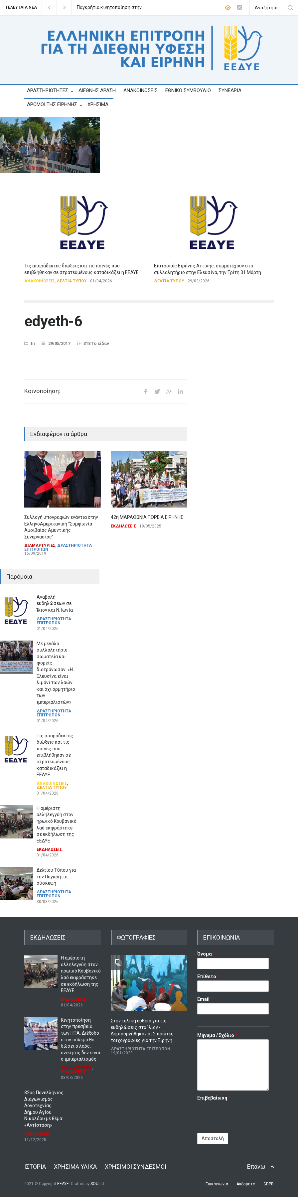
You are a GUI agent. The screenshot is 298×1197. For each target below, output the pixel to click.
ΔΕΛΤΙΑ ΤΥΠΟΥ (72, 281)
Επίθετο (208, 976)
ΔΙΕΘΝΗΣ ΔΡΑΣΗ (97, 90)
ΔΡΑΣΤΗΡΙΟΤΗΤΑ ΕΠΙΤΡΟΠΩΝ (58, 547)
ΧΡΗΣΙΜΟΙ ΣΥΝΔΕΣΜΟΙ (135, 1166)
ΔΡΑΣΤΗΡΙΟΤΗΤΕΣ (47, 90)
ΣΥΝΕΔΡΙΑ (230, 90)
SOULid (97, 1183)
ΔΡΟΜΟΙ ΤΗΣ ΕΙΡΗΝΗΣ (52, 104)
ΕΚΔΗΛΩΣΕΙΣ (123, 526)
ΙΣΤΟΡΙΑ (35, 1166)
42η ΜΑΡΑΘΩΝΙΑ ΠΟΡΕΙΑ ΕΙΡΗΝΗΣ (147, 517)
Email (205, 999)
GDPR (268, 1184)
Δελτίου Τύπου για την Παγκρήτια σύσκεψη (56, 876)
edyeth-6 (53, 321)
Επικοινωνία (217, 1184)
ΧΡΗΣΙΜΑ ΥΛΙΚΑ (75, 1166)
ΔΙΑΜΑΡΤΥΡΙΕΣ (39, 545)
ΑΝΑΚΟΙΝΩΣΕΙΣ (140, 90)
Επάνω (256, 1166)
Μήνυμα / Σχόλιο (217, 1035)
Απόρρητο (245, 1184)
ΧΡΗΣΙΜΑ (97, 104)
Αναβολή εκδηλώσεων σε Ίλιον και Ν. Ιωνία (55, 603)
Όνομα (206, 954)
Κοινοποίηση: (42, 391)
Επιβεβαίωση (213, 1098)
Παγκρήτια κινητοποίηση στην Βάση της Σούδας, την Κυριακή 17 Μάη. (112, 7)
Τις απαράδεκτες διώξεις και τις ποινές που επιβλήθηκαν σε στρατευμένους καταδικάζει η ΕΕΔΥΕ (55, 755)
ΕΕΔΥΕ (63, 1183)
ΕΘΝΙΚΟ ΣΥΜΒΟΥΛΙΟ (188, 90)
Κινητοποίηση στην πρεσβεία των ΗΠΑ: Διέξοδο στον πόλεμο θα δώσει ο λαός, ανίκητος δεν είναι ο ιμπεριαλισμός (80, 1039)
